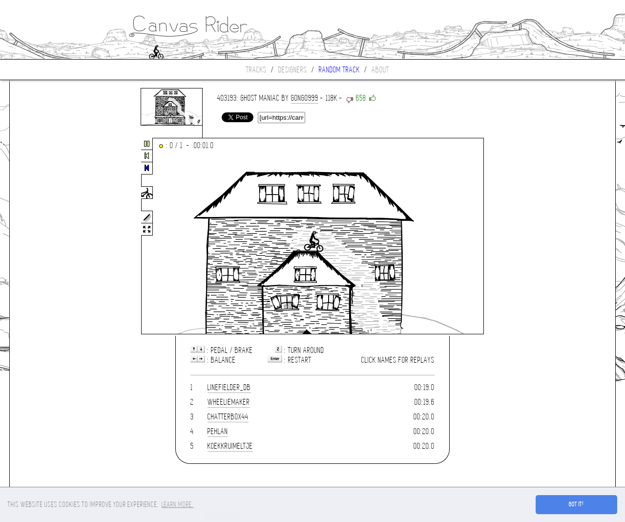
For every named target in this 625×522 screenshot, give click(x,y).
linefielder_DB (229, 387)
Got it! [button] (576, 504)
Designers (292, 70)
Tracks (256, 70)
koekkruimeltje (230, 446)
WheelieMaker (229, 402)
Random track (339, 70)
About (380, 70)
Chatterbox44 (228, 417)
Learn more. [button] (177, 504)
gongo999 (304, 98)
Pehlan (218, 431)
